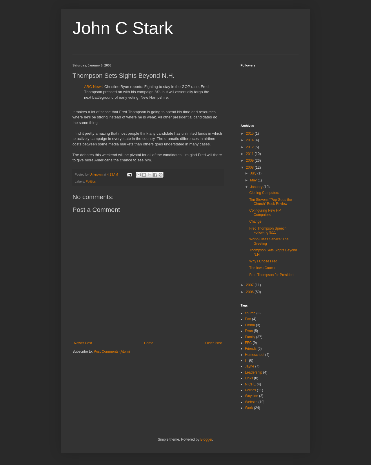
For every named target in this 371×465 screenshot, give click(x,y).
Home (148, 343)
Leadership (253, 372)
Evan (249, 331)
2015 (250, 133)
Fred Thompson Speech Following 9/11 (268, 230)
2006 (250, 292)
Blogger (206, 439)
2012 (250, 147)
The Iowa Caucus (262, 268)
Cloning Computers (264, 193)
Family (250, 337)
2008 (250, 167)
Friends (251, 349)
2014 (250, 140)
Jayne (249, 366)
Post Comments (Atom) (112, 351)
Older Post (213, 343)
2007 (250, 285)
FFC (248, 343)
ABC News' (93, 86)
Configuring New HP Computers (265, 212)
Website (251, 402)
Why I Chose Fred (263, 261)
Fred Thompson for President (271, 275)
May (254, 180)
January (256, 187)
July (253, 173)
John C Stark (122, 28)
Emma (250, 325)
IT (246, 360)
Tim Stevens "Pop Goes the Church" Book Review (270, 202)
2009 (250, 160)
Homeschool (254, 355)
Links (249, 378)
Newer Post (83, 343)
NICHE (250, 384)
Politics (91, 181)
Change (255, 221)
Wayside (251, 396)
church (250, 313)
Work (249, 408)
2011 (250, 154)
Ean (248, 319)
